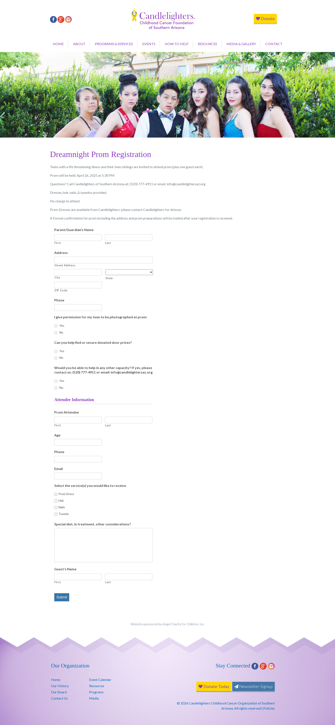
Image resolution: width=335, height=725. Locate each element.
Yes (61, 325)
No (61, 332)
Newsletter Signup (253, 686)
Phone (59, 300)
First (57, 243)
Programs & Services (114, 44)
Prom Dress (66, 494)
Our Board (59, 692)
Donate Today (213, 686)
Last (108, 243)
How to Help (176, 44)
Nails (62, 507)
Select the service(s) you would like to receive (90, 485)
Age (57, 435)
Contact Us (59, 698)
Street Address (64, 265)
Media (94, 698)
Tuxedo (64, 514)
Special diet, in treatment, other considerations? (92, 524)
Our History (60, 686)
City (57, 277)
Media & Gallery (241, 44)
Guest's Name (65, 569)
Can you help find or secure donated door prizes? (93, 342)
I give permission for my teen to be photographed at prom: (100, 317)
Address (61, 253)
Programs (96, 692)
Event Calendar (100, 680)
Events (148, 44)
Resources (207, 44)
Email (58, 469)
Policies (269, 708)
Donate (265, 18)
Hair (61, 500)
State (109, 278)
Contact (273, 44)
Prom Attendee (66, 412)
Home (58, 44)
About (79, 44)
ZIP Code (60, 290)
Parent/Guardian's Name (74, 230)
